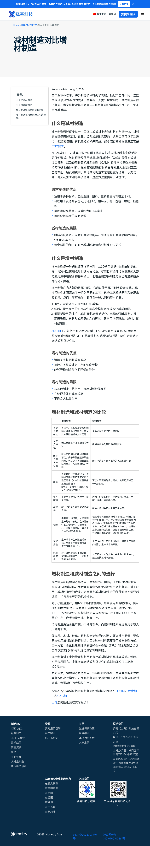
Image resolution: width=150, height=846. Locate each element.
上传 (54, 702)
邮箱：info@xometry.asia (124, 744)
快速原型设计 (19, 766)
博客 (23, 25)
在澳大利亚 (51, 783)
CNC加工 (58, 146)
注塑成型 (16, 742)
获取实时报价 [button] (128, 14)
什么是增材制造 (24, 105)
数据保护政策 (87, 728)
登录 (112, 14)
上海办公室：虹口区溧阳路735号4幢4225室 (126, 752)
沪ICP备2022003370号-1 (85, 836)
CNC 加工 (17, 728)
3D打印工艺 (31, 25)
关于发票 (84, 742)
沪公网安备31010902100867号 (114, 836)
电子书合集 (51, 738)
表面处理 (16, 757)
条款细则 (84, 733)
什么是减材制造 (24, 100)
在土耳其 (50, 807)
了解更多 (123, 4)
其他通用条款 (87, 738)
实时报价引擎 (53, 728)
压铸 (13, 752)
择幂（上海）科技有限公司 (126, 730)
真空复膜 (16, 747)
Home (16, 25)
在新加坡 (50, 811)
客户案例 (50, 733)
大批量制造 (17, 761)
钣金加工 (16, 733)
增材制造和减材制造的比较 (29, 109)
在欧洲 (49, 802)
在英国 (49, 793)
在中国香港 (51, 788)
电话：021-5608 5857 (125, 737)
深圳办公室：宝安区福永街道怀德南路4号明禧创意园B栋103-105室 (126, 765)
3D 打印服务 (18, 738)
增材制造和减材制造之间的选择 (31, 116)
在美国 (49, 797)
